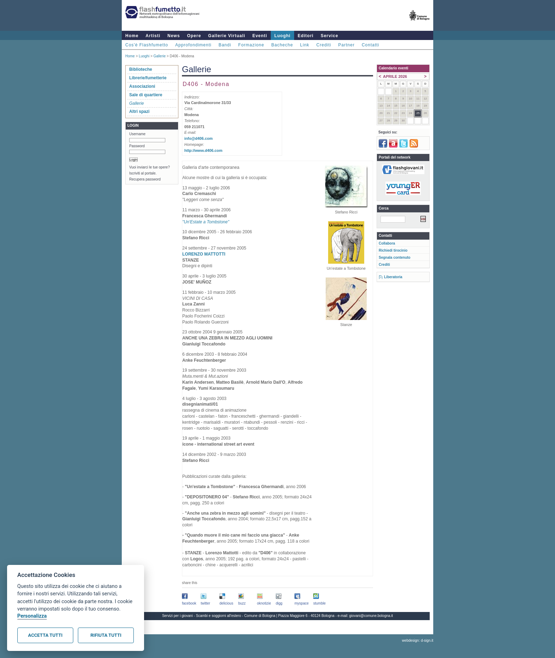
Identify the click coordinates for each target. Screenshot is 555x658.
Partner (346, 44)
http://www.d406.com (203, 150)
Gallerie (160, 56)
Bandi (224, 44)
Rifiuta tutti (106, 635)
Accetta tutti (45, 635)
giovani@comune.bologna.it (371, 616)
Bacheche (282, 44)
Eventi (259, 35)
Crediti (323, 44)
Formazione (251, 44)
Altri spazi (139, 111)
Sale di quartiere (145, 94)
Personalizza (32, 616)
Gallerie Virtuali (226, 35)
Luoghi (282, 35)
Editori (306, 35)
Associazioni (142, 86)
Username (137, 134)
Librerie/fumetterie (147, 77)
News (173, 35)
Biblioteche (140, 69)
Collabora (387, 243)
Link (304, 44)
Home (131, 35)
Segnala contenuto (394, 257)
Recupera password (145, 179)
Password (137, 146)
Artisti (152, 35)
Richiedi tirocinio (393, 250)
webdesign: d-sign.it (417, 640)
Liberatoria (393, 277)
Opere (194, 35)
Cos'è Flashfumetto (146, 44)
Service (329, 35)
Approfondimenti (193, 44)
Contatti (370, 44)
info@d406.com (198, 138)
